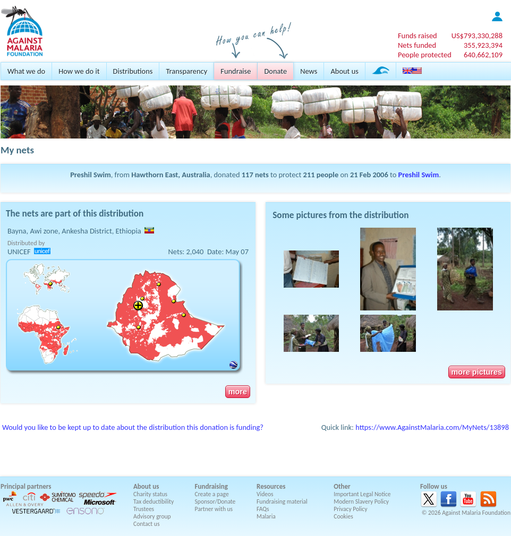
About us (344, 71)
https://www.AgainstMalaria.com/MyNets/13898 (432, 427)
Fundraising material (282, 501)
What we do (26, 71)
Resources (271, 486)
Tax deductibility (153, 501)
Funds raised (417, 35)
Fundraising (211, 486)
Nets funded (417, 45)
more (237, 391)
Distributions (133, 71)
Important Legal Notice (362, 494)
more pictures (477, 372)
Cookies (343, 516)
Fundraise (235, 71)
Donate (275, 71)
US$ (477, 35)
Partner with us (214, 509)
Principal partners (26, 486)
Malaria (266, 516)
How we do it (78, 71)
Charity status (150, 494)
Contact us (146, 524)
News (308, 71)
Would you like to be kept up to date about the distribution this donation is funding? (132, 427)
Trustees (143, 509)
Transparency (186, 71)
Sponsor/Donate (215, 501)
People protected (425, 54)
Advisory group (152, 516)
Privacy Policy (350, 509)
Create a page (212, 494)
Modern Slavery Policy (361, 501)
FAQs (263, 509)
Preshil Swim (418, 174)
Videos (265, 494)
